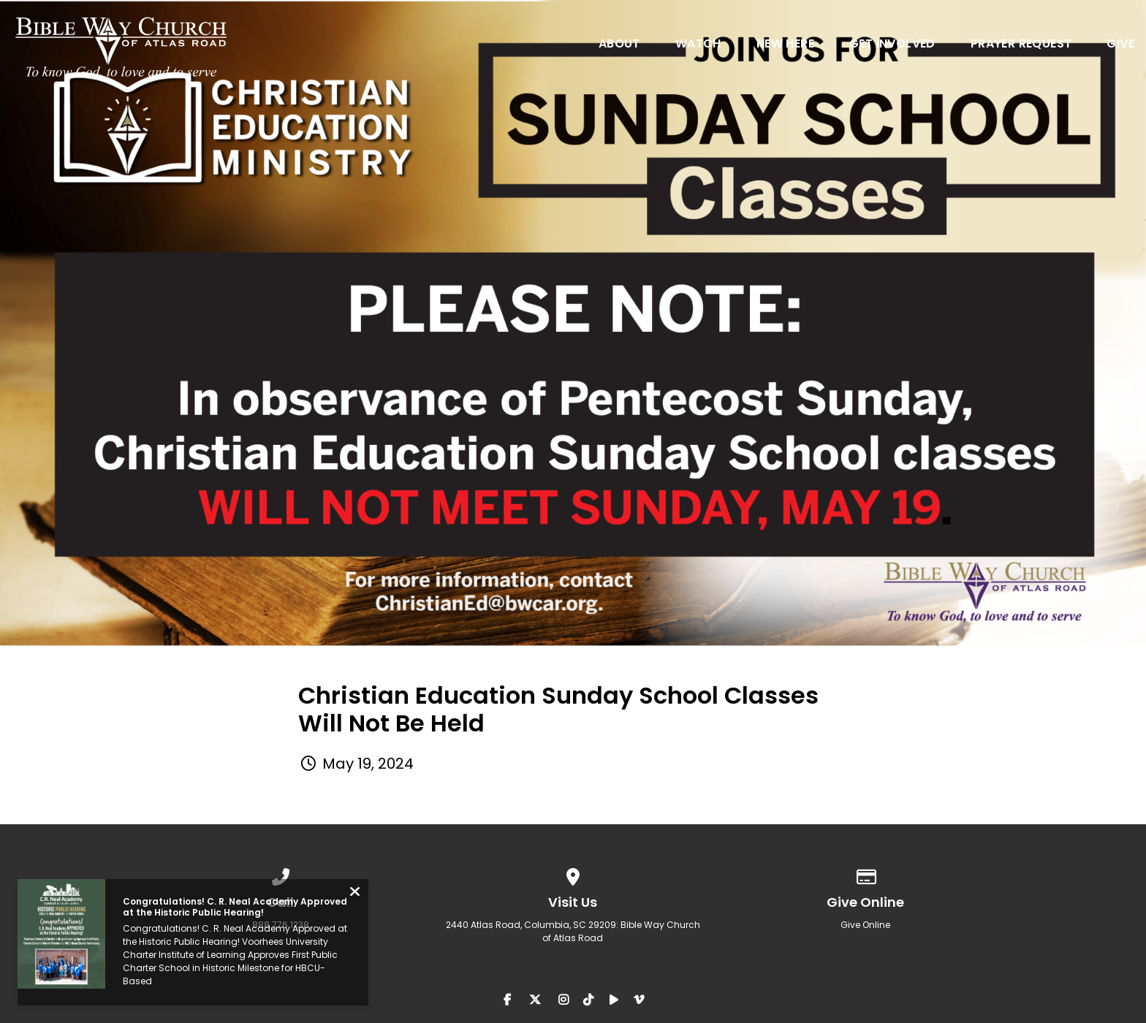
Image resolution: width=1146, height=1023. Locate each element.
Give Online (865, 925)
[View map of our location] (573, 874)
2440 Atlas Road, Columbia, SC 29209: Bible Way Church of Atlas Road (573, 931)
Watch (698, 45)
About (619, 45)
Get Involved (892, 45)
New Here (785, 45)
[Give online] (865, 874)
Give (1120, 45)
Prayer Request (1021, 45)
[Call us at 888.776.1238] (280, 874)
